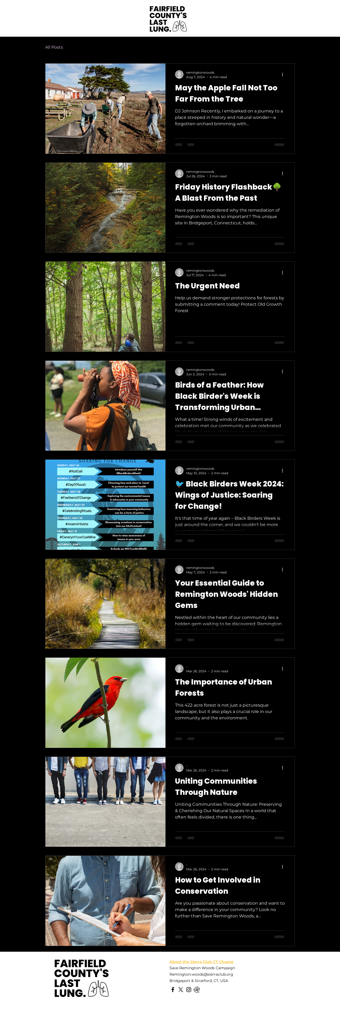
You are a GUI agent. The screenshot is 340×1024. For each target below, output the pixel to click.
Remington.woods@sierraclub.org (201, 974)
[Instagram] (188, 989)
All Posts (54, 47)
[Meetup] (196, 989)
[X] (180, 989)
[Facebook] (172, 989)
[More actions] (284, 74)
